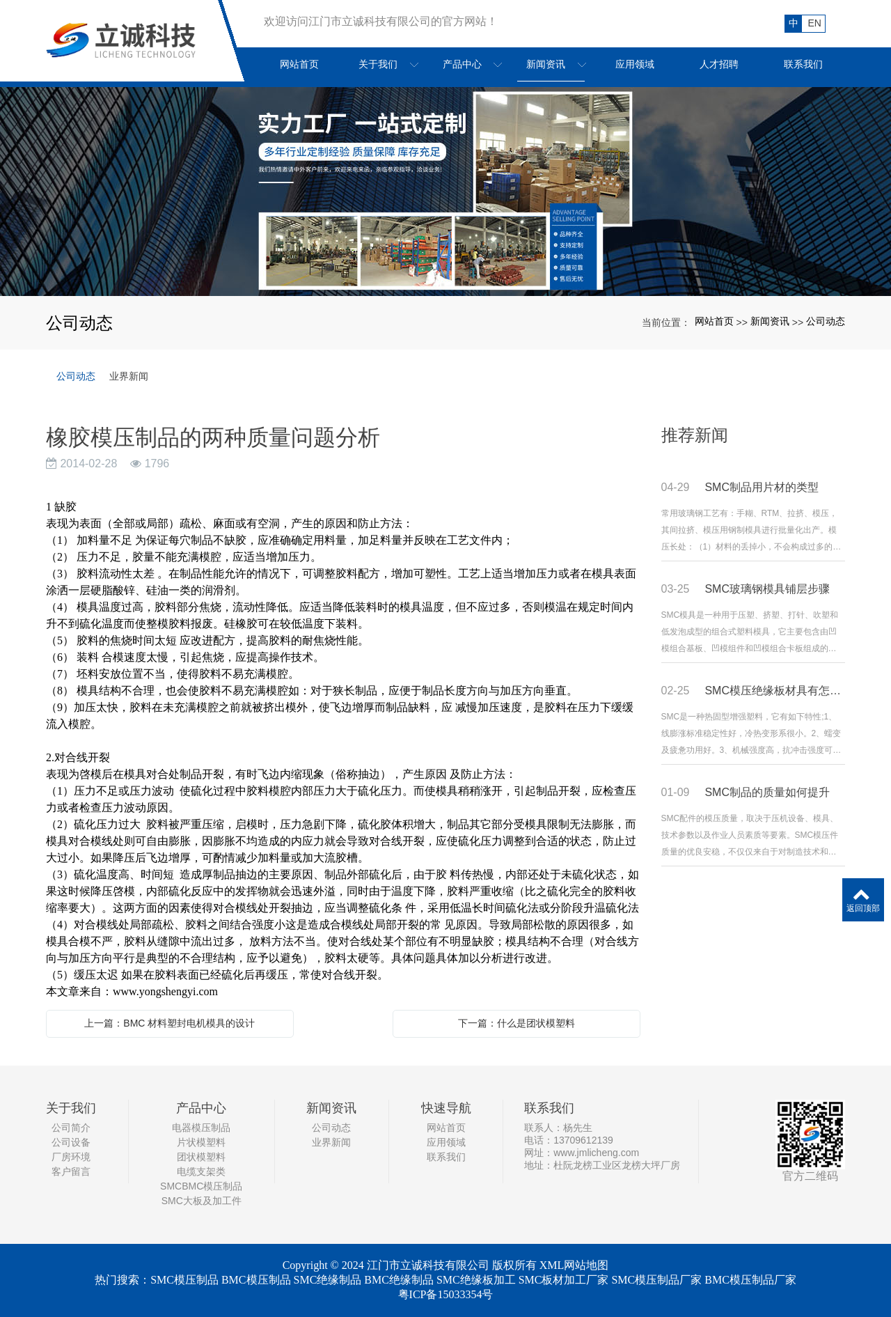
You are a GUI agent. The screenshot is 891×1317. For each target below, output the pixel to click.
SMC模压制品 (184, 1280)
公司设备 (71, 1142)
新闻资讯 (769, 321)
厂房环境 (71, 1156)
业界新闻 (128, 376)
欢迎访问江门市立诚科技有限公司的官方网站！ (381, 21)
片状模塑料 (201, 1142)
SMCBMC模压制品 (201, 1186)
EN (814, 23)
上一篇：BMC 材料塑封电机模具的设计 (169, 1023)
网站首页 (714, 321)
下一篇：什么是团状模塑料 (516, 1023)
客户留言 (71, 1171)
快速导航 (446, 1108)
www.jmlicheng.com (596, 1152)
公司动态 (825, 321)
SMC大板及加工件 (201, 1200)
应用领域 (446, 1142)
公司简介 (71, 1127)
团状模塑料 (201, 1156)
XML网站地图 (574, 1265)
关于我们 (71, 1108)
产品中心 (201, 1108)
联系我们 (446, 1156)
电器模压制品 (201, 1127)
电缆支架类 (201, 1171)
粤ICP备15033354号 (446, 1294)
